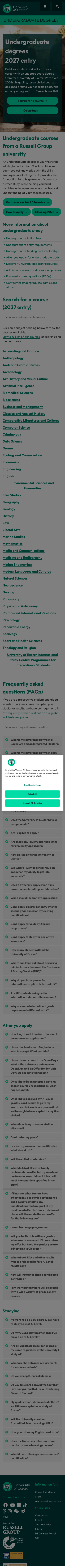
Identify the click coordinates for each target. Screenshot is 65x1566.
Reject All (32, 794)
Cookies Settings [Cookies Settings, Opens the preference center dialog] (32, 785)
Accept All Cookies (32, 803)
